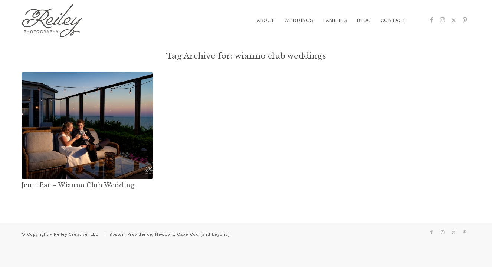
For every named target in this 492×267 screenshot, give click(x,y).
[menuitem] (265, 20)
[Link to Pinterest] (464, 20)
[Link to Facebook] (431, 20)
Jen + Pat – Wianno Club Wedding (78, 185)
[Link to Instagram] (442, 20)
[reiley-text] (52, 20)
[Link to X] (453, 20)
